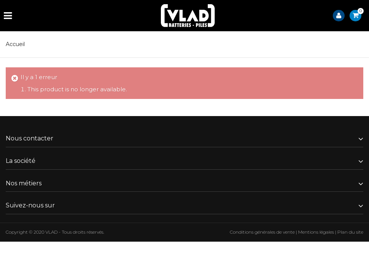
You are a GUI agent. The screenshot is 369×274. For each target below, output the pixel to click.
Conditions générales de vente (262, 232)
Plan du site (350, 232)
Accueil (15, 44)
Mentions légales (316, 232)
